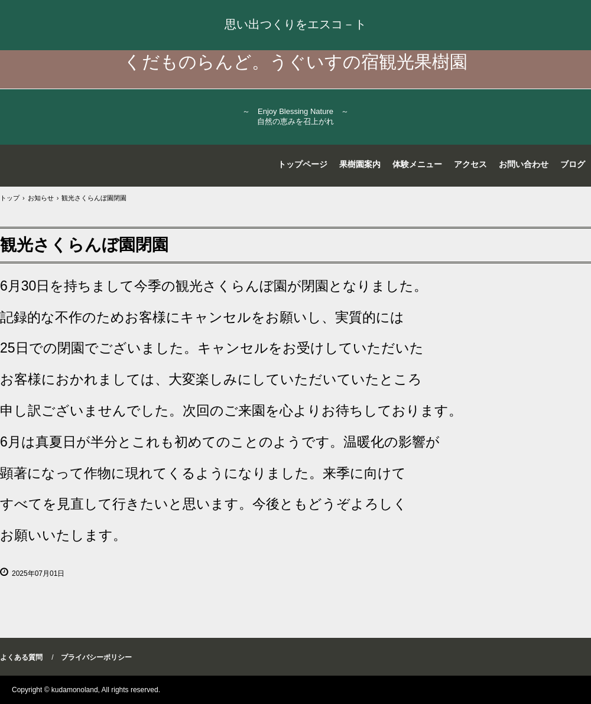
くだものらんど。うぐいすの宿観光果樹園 (295, 61)
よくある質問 (21, 657)
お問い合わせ (523, 164)
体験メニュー (417, 164)
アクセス (470, 164)
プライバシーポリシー (96, 657)
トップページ (302, 164)
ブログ (572, 164)
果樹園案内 (360, 164)
